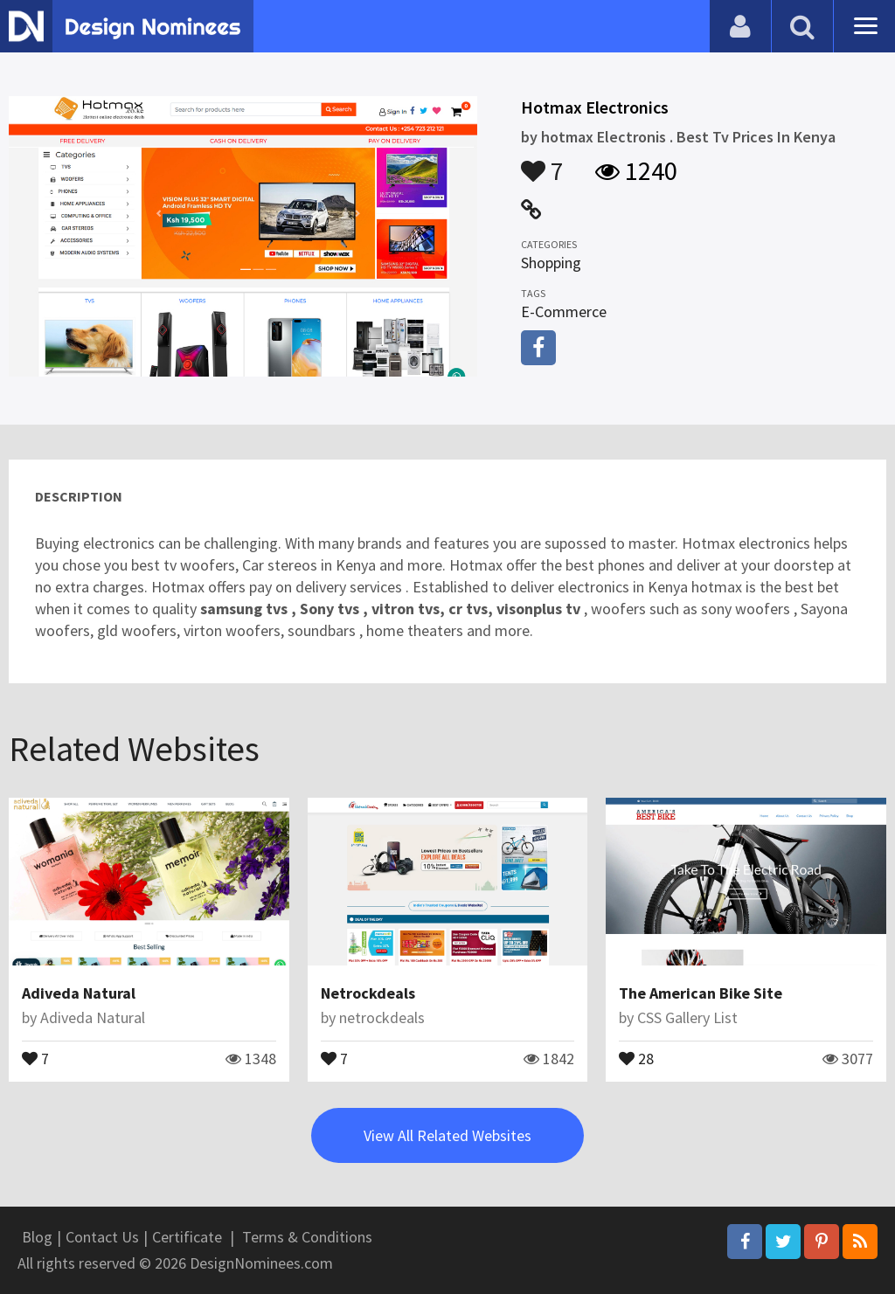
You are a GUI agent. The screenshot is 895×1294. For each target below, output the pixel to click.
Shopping (551, 263)
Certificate (187, 1237)
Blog (37, 1237)
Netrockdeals (368, 993)
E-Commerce (564, 311)
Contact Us (102, 1237)
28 (636, 1057)
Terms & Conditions (307, 1237)
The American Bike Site (700, 993)
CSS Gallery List (687, 1017)
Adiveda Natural (78, 993)
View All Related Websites (447, 1135)
